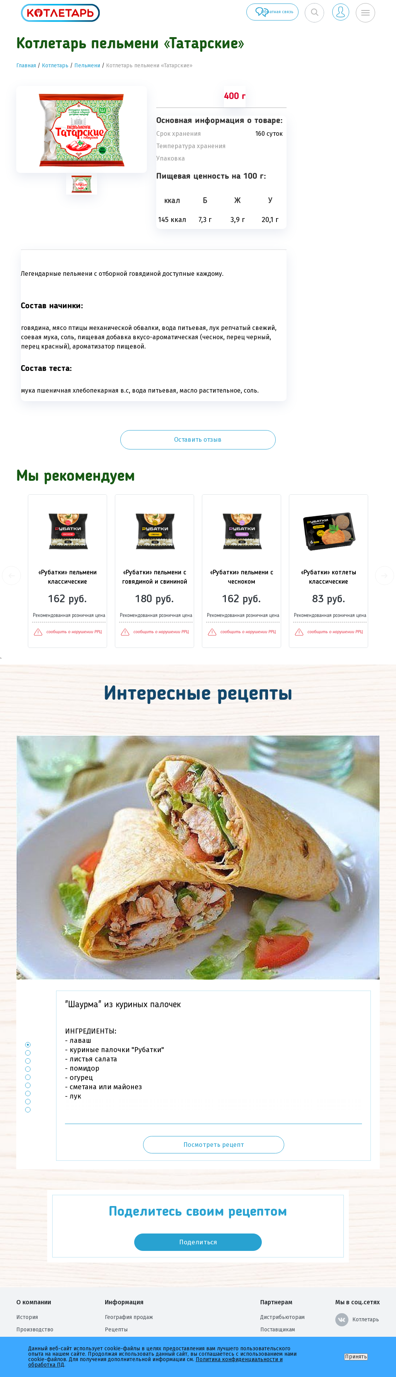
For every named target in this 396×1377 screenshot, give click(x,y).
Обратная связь (252, 13)
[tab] (81, 184)
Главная (26, 65)
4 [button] (28, 1033)
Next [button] (384, 539)
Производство (34, 1293)
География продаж (129, 1281)
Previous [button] (11, 539)
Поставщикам (277, 1293)
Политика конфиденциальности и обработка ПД (167, 1318)
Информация (124, 1265)
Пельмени (87, 65)
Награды (27, 1318)
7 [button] (28, 1057)
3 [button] (28, 1025)
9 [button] (28, 1074)
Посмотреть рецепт (213, 1108)
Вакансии (28, 1305)
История (27, 1281)
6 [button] (28, 1049)
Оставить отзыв (338, 104)
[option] (81, 129)
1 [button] (28, 1009)
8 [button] (28, 1065)
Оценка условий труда (45, 1330)
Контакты (117, 1305)
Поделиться (198, 1206)
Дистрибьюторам (282, 1281)
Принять (356, 1356)
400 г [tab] (235, 96)
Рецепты (116, 1293)
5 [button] (28, 1041)
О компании (33, 1265)
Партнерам (276, 1265)
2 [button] (28, 1017)
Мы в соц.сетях (357, 1265)
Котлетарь (55, 65)
